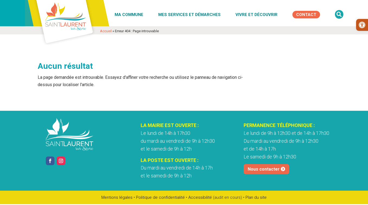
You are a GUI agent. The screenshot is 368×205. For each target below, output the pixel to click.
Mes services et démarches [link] (189, 14)
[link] (362, 25)
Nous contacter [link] (264, 169)
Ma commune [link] (129, 14)
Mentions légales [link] (117, 197)
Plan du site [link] (256, 197)
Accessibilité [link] (200, 197)
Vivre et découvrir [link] (256, 14)
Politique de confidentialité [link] (160, 197)
